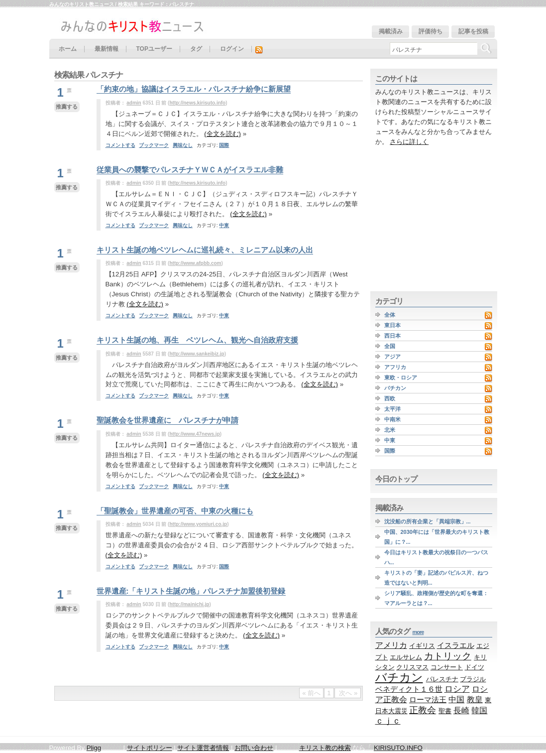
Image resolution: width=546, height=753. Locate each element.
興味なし (183, 145)
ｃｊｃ (388, 721)
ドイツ (474, 667)
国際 (224, 145)
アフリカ (395, 367)
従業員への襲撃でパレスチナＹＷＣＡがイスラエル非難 (190, 169)
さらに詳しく (409, 141)
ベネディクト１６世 (408, 689)
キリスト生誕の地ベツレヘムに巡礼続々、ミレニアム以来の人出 (205, 250)
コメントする (120, 145)
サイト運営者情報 (203, 748)
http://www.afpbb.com (195, 263)
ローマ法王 (427, 699)
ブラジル (473, 679)
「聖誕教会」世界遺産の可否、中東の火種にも (175, 510)
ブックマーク (154, 145)
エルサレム (406, 657)
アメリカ (391, 644)
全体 (389, 315)
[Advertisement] (432, 219)
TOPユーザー (154, 49)
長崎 (461, 710)
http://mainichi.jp (189, 604)
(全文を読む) (222, 133)
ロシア (457, 689)
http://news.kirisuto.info (197, 103)
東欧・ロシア (400, 377)
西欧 (389, 398)
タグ (196, 49)
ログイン (232, 49)
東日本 (392, 325)
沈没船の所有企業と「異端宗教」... (427, 521)
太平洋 (392, 409)
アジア (392, 357)
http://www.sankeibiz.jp (196, 354)
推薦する (67, 107)
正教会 (422, 710)
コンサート (447, 667)
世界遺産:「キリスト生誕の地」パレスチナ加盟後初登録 (191, 591)
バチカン (395, 388)
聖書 (444, 711)
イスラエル (455, 645)
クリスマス (412, 667)
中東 (224, 225)
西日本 (392, 336)
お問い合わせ (253, 748)
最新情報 (106, 49)
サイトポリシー (149, 748)
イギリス (422, 645)
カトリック (447, 655)
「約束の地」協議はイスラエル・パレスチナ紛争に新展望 (194, 89)
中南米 (392, 419)
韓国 (479, 710)
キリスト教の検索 (325, 748)
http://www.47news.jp (194, 434)
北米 (389, 430)
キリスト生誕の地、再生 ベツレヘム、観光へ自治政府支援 (197, 340)
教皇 (475, 699)
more (418, 632)
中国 (456, 699)
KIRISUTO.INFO (398, 748)
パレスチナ (442, 679)
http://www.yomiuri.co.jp (198, 524)
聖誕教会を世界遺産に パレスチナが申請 (167, 420)
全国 (389, 346)
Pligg (94, 748)
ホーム (68, 49)
